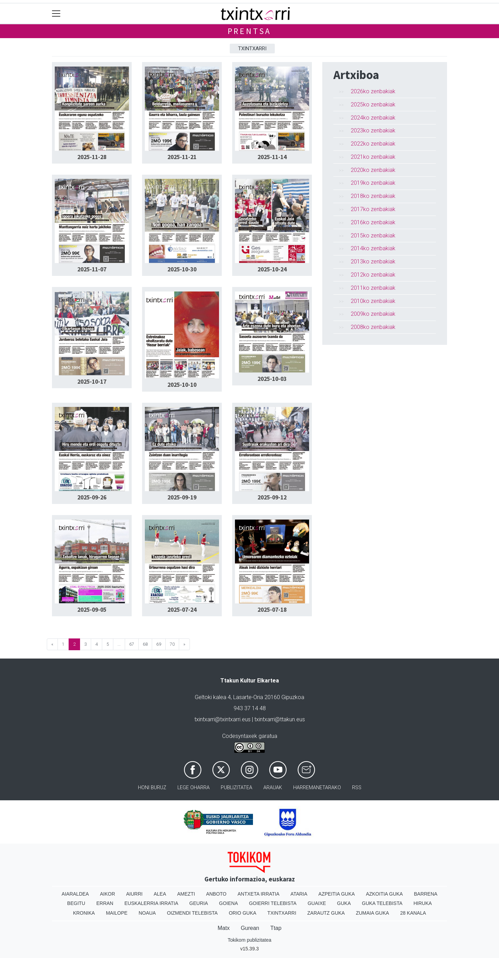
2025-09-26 (91, 497)
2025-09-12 (272, 497)
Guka (344, 903)
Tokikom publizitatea (249, 940)
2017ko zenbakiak (373, 209)
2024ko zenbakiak (373, 117)
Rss (356, 788)
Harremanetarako (317, 788)
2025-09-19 (181, 497)
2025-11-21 (181, 157)
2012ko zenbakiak (373, 274)
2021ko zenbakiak (373, 157)
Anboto (216, 894)
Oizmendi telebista (192, 913)
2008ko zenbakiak (373, 327)
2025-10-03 (272, 379)
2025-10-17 (91, 381)
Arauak (272, 788)
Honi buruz (152, 788)
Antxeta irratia (259, 894)
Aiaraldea (75, 894)
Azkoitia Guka (384, 894)
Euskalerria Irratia (151, 903)
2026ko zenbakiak (373, 91)
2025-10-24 (272, 269)
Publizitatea (236, 788)
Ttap (275, 928)
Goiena (228, 903)
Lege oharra (193, 788)
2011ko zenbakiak (373, 288)
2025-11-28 (91, 157)
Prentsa (250, 31)
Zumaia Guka (372, 913)
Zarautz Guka (326, 913)
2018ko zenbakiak (373, 196)
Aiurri (134, 894)
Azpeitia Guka (336, 894)
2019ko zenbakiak (373, 183)
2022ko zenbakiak (373, 143)
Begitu (76, 903)
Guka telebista (382, 903)
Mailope (117, 913)
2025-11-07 (91, 269)
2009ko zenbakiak (373, 314)
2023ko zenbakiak (373, 130)
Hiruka (422, 903)
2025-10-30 (181, 269)
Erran (104, 903)
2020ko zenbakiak (373, 170)
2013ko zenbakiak (373, 261)
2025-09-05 (91, 609)
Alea (160, 894)
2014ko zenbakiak (373, 248)
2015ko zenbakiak (373, 235)
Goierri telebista (272, 903)
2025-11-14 (272, 157)
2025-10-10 (181, 385)
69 (158, 644)
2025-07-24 (181, 609)
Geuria (198, 903)
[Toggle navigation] (56, 14)
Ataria (298, 894)
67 (131, 644)
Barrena (425, 894)
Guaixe (317, 903)
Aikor (107, 894)
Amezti (186, 894)
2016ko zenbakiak (373, 222)
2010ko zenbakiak (373, 301)
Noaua (147, 913)
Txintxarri (252, 48)
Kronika (84, 913)
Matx (224, 928)
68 (145, 644)
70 (172, 644)
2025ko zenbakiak (373, 104)
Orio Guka (242, 913)
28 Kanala (413, 913)
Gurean (250, 928)
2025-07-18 (272, 609)
